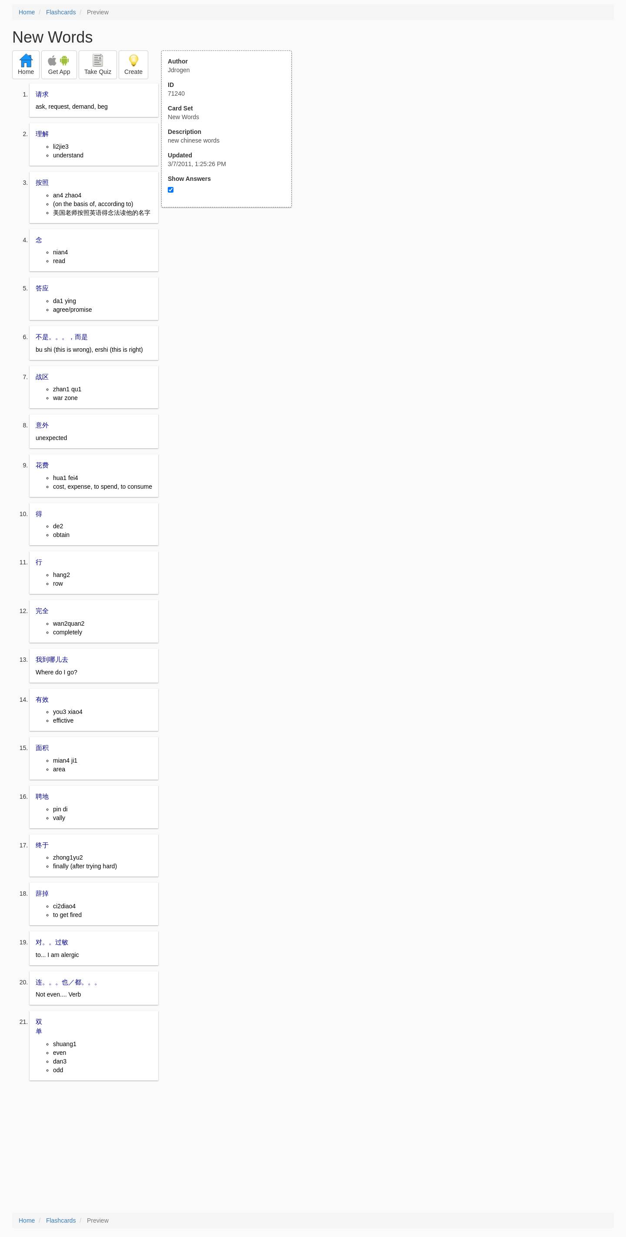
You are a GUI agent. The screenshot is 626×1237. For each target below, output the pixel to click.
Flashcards (61, 12)
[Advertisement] (231, 292)
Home (27, 12)
